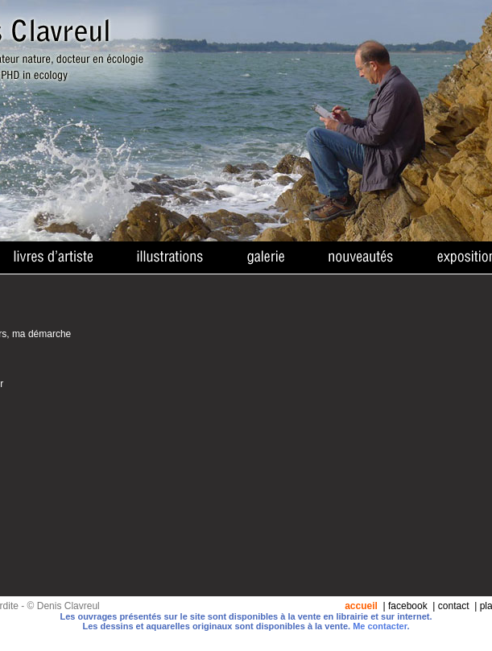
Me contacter (380, 626)
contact (453, 606)
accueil (361, 606)
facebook (408, 606)
